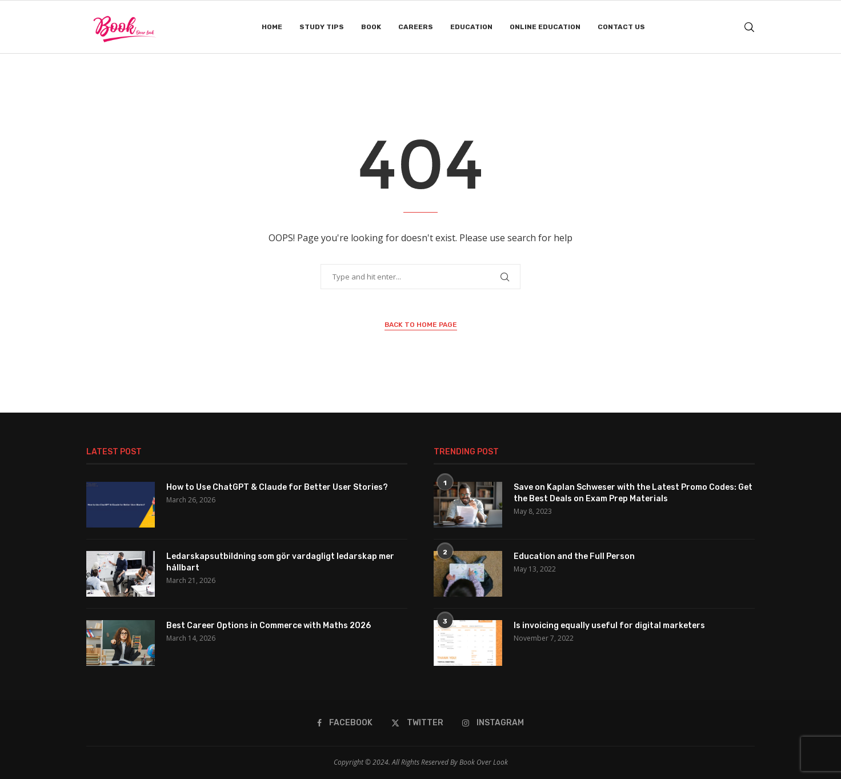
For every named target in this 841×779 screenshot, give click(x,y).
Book (371, 27)
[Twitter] (417, 723)
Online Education (545, 27)
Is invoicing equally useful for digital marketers (609, 625)
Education (471, 27)
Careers (415, 27)
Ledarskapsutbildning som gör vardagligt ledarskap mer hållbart (280, 562)
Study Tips (321, 27)
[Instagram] (493, 723)
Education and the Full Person (574, 556)
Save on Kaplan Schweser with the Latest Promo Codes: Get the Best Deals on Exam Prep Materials (633, 493)
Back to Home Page (421, 325)
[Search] (749, 27)
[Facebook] (345, 723)
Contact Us (621, 27)
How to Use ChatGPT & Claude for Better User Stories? (277, 487)
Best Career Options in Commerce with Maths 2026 (268, 625)
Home (272, 27)
